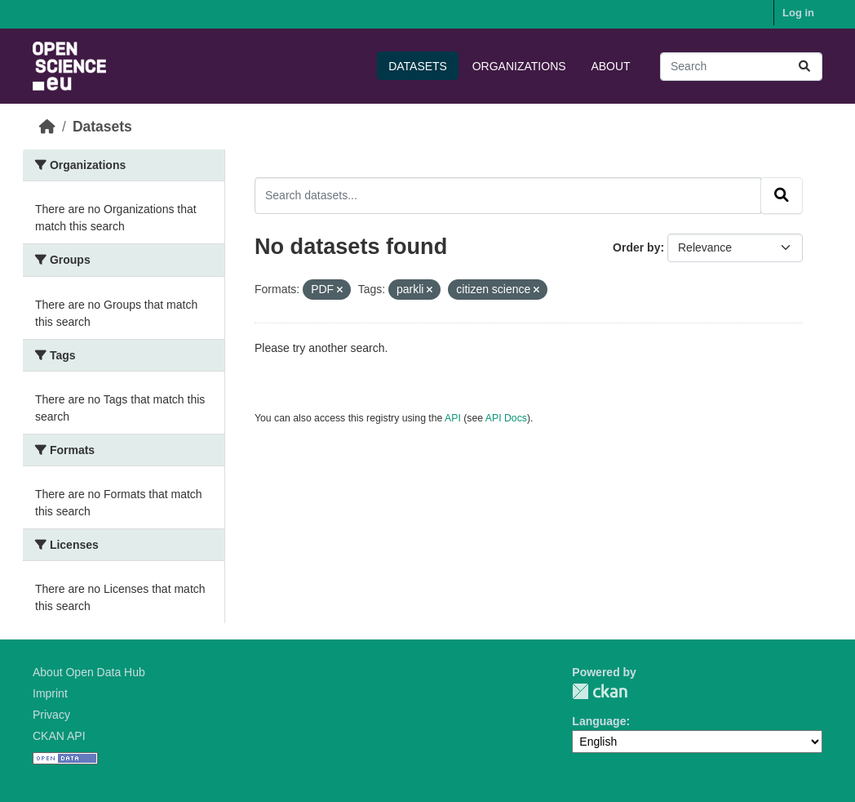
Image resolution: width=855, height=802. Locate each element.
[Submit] (804, 66)
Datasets (417, 66)
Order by (636, 247)
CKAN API (59, 735)
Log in (798, 13)
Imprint (50, 693)
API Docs (506, 418)
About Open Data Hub (89, 672)
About (610, 66)
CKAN (599, 691)
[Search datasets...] (741, 66)
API (453, 418)
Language (599, 721)
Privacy (51, 714)
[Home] (47, 126)
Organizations (519, 66)
